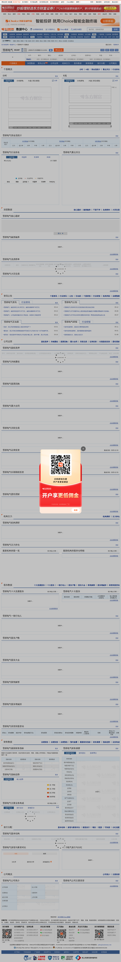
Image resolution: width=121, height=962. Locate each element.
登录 (91, 2)
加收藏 (10, 2)
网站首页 (4, 2)
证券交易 (107, 2)
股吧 (77, 2)
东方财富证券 (43, 2)
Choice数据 (70, 2)
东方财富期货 (54, 2)
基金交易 (115, 2)
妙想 (62, 2)
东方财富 (25, 2)
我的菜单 (99, 2)
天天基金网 (33, 2)
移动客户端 (16, 2)
